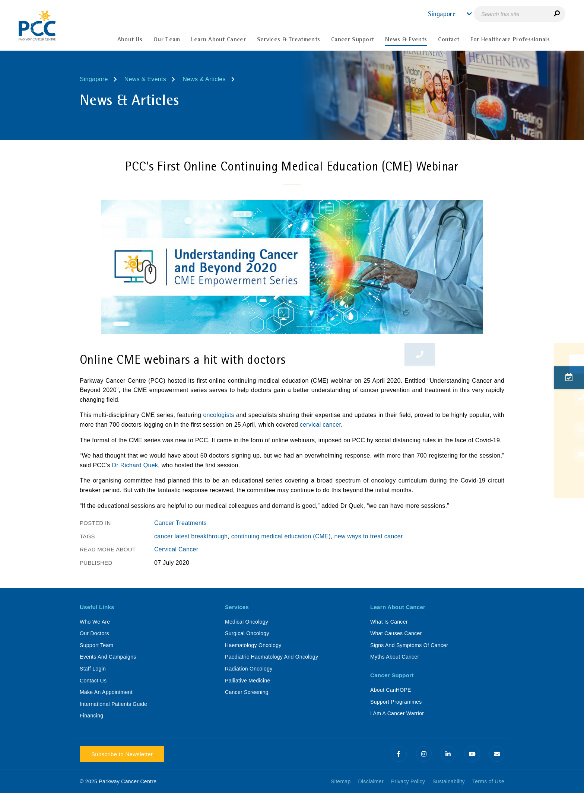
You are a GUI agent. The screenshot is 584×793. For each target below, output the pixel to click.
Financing (91, 716)
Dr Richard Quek (135, 465)
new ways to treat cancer (368, 536)
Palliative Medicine (247, 681)
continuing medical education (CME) (281, 536)
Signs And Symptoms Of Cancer (409, 645)
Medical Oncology (246, 622)
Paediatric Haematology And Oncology (271, 657)
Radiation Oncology (249, 669)
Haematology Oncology (253, 645)
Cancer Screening (247, 692)
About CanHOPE (390, 690)
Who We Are (95, 622)
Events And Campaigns (108, 657)
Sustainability (448, 781)
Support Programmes (396, 702)
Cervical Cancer (176, 549)
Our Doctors (94, 633)
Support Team (97, 645)
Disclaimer (371, 781)
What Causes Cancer (396, 633)
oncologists (218, 415)
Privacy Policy (408, 781)
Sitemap (340, 781)
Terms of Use (488, 781)
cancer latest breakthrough (191, 536)
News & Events (145, 79)
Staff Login (93, 669)
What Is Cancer (389, 622)
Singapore (94, 79)
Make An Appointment (106, 692)
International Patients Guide (113, 704)
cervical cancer (320, 424)
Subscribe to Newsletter (122, 754)
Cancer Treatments (180, 523)
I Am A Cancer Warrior (397, 713)
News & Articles (204, 79)
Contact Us (93, 681)
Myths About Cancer (394, 657)
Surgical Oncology (247, 633)
